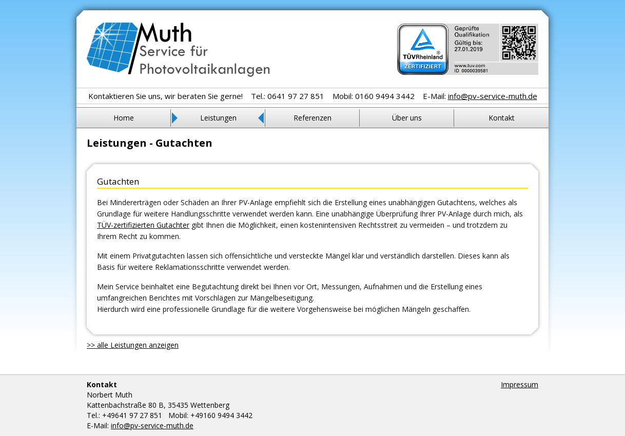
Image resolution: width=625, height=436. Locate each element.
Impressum (519, 384)
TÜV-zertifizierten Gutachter (143, 225)
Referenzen (312, 118)
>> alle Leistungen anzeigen (133, 345)
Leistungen (218, 118)
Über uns (407, 118)
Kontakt (502, 118)
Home (123, 118)
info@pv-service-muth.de (492, 96)
